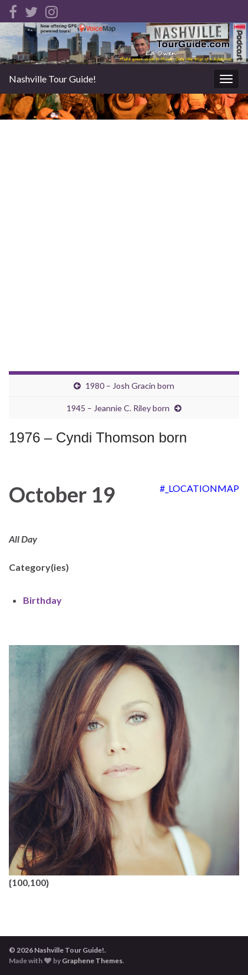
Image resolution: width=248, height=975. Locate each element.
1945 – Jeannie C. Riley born (118, 408)
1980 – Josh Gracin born (129, 386)
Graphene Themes (92, 960)
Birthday (42, 600)
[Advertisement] (124, 224)
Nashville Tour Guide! (52, 78)
